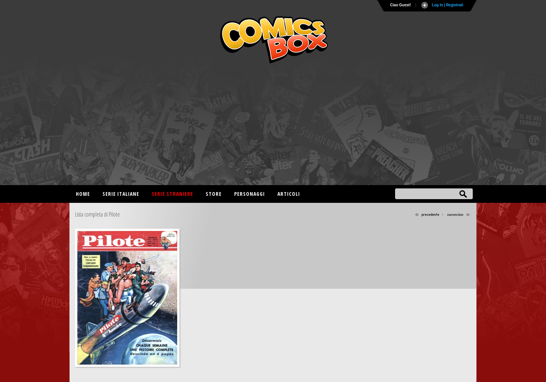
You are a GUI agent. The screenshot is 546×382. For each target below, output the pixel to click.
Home (83, 193)
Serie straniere (172, 193)
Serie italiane (120, 193)
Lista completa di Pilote (97, 214)
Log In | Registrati (447, 5)
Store (214, 193)
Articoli (288, 193)
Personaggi (249, 193)
